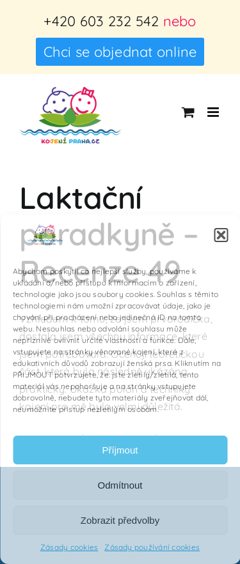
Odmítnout (119, 485)
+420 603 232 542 (101, 21)
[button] (220, 235)
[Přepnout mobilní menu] (214, 112)
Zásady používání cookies (152, 547)
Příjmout (120, 450)
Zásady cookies (69, 547)
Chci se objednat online (120, 52)
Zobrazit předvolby (120, 520)
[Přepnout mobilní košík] (188, 112)
